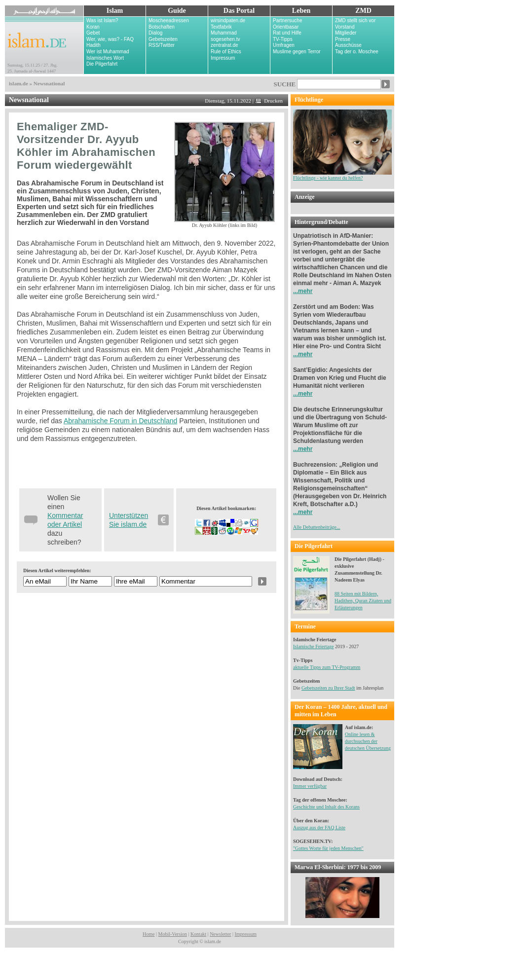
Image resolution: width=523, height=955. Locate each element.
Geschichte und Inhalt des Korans (326, 806)
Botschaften (162, 27)
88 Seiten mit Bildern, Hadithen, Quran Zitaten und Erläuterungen (363, 600)
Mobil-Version (172, 934)
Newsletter (220, 934)
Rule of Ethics (226, 51)
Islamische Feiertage (313, 646)
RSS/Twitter (162, 45)
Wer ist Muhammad (107, 51)
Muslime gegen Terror (297, 51)
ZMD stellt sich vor (355, 20)
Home (148, 934)
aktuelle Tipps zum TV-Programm (326, 667)
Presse (342, 39)
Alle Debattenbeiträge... (316, 527)
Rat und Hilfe (287, 33)
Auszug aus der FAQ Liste (319, 827)
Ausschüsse (348, 45)
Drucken (269, 101)
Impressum (223, 58)
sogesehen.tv (225, 39)
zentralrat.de (224, 45)
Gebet (93, 33)
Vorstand (344, 27)
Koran (93, 27)
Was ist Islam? (102, 20)
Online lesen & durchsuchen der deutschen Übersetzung (368, 741)
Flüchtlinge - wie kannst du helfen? (342, 175)
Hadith (93, 45)
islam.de (18, 83)
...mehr (302, 291)
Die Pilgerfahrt (101, 64)
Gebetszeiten (163, 39)
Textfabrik (221, 27)
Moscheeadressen (169, 20)
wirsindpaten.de (228, 20)
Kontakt (198, 934)
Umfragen (284, 45)
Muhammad (224, 33)
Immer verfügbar (310, 786)
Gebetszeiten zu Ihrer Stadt (328, 688)
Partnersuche (287, 20)
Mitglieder (345, 33)
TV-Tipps (283, 39)
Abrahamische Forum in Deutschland (120, 421)
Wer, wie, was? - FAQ (110, 39)
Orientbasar (286, 27)
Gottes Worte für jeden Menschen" (329, 848)
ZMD (363, 10)
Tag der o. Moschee (356, 51)
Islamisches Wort (105, 58)
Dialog (155, 33)
